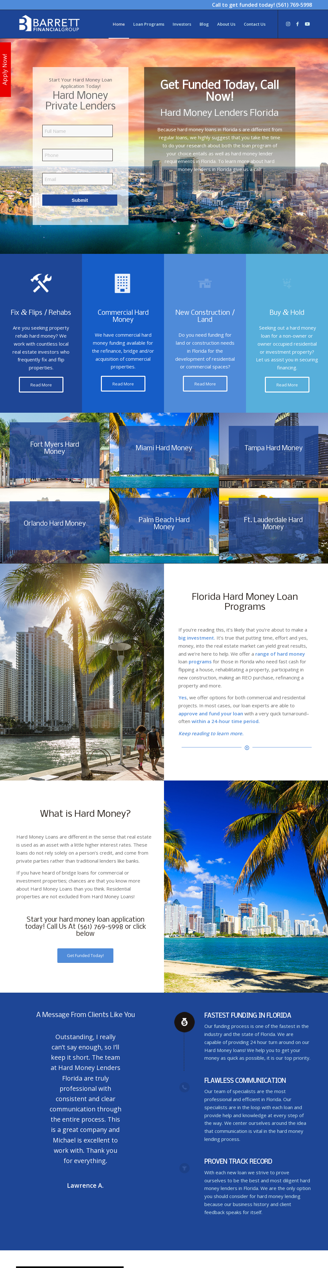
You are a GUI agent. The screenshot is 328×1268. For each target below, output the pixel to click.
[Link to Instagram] (288, 24)
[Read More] (41, 385)
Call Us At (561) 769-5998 (85, 927)
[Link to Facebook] (297, 24)
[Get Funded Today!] (85, 955)
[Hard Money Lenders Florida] (49, 24)
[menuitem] (119, 24)
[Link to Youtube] (307, 24)
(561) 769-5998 (294, 4)
